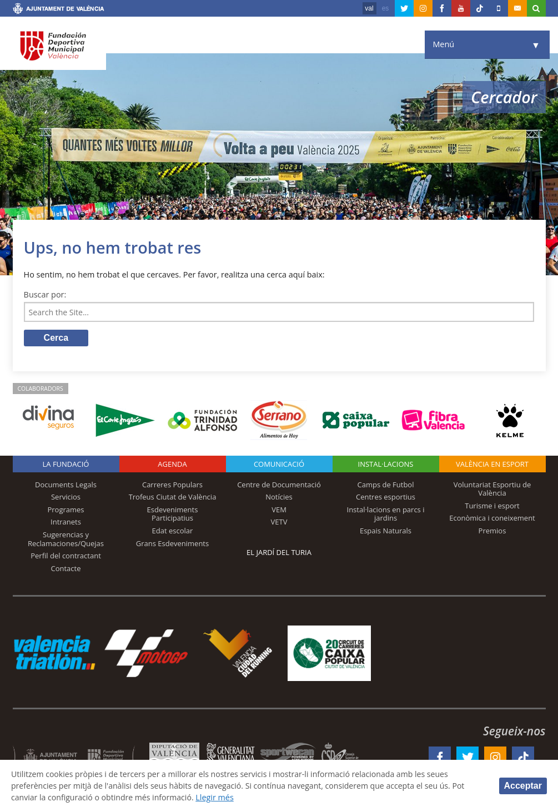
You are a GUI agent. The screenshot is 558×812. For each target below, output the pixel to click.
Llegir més (219, 797)
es (385, 8)
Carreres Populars (172, 485)
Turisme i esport (492, 506)
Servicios (66, 497)
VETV (279, 523)
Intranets (66, 523)
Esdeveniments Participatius (172, 514)
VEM (279, 510)
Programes (65, 510)
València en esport (492, 465)
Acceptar (523, 785)
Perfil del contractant (66, 556)
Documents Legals (66, 485)
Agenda (172, 465)
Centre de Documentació (279, 485)
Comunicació (279, 465)
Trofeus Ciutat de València (173, 497)
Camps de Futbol (386, 485)
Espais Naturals (385, 531)
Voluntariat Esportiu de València (492, 489)
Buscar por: (45, 294)
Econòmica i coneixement (492, 519)
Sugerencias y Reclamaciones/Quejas (66, 539)
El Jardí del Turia (279, 553)
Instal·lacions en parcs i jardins (386, 514)
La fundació (66, 465)
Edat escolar (172, 531)
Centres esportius (385, 497)
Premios (492, 531)
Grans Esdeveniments (172, 544)
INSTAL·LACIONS (386, 465)
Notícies (279, 497)
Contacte (66, 569)
